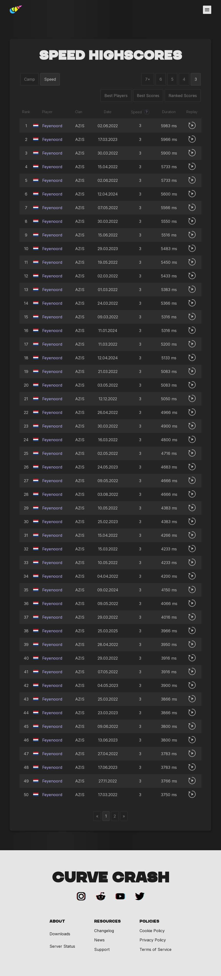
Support (102, 949)
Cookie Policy (152, 930)
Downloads (60, 934)
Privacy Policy (153, 940)
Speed (50, 79)
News (99, 940)
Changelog (104, 930)
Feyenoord (52, 125)
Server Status (62, 946)
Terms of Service (155, 949)
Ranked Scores (183, 95)
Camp (29, 79)
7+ (147, 79)
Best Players (116, 95)
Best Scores (148, 95)
